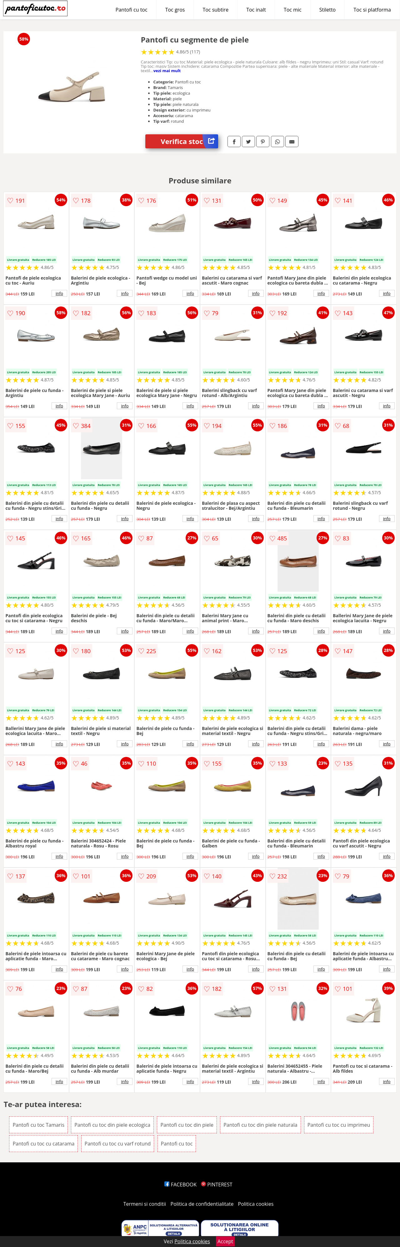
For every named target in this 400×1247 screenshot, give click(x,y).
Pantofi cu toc (132, 9)
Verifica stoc (189, 141)
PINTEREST (216, 1184)
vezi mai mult (167, 70)
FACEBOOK (180, 1184)
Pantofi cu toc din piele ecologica (112, 1124)
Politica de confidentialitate (202, 1203)
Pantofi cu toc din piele (186, 1124)
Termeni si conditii (144, 1203)
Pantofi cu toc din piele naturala (260, 1124)
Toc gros (175, 9)
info (59, 293)
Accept (225, 1241)
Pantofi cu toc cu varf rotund (118, 1143)
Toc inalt (256, 9)
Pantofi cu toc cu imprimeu (339, 1124)
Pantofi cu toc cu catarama (43, 1143)
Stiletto (327, 9)
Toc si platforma (372, 9)
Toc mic (293, 9)
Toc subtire (215, 9)
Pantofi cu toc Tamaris (38, 1124)
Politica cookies (256, 1203)
